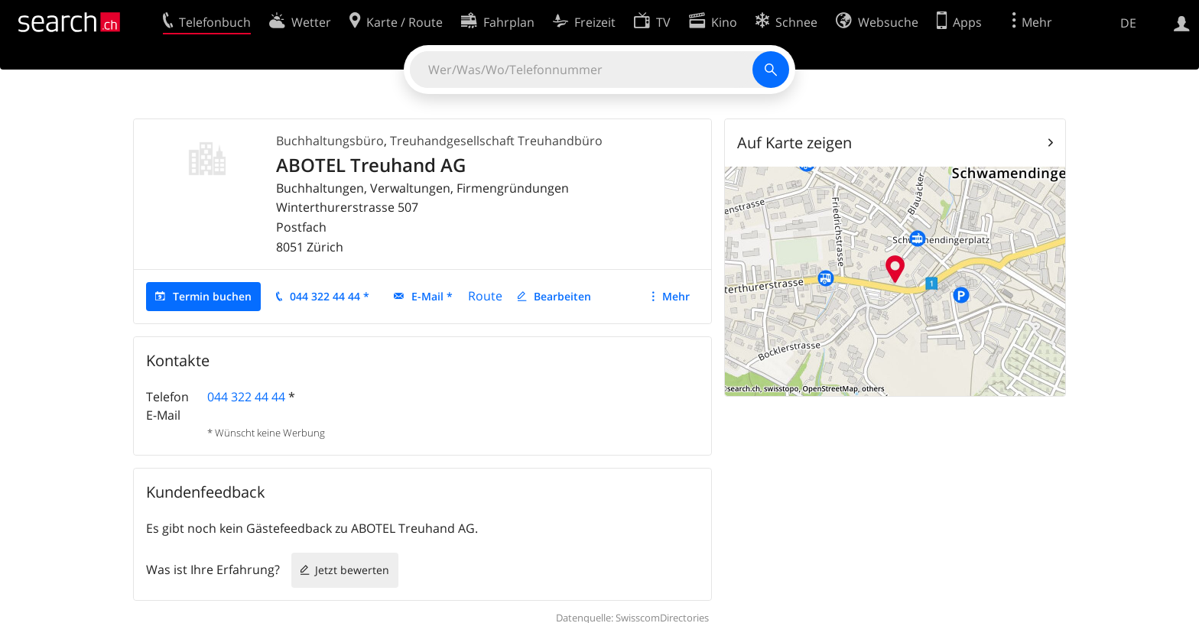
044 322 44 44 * (329, 296)
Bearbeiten (562, 296)
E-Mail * (432, 296)
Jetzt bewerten (352, 570)
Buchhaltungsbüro (330, 140)
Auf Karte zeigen (794, 142)
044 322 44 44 (246, 396)
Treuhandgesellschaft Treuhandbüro (496, 140)
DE (1128, 23)
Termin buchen (212, 296)
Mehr (676, 296)
